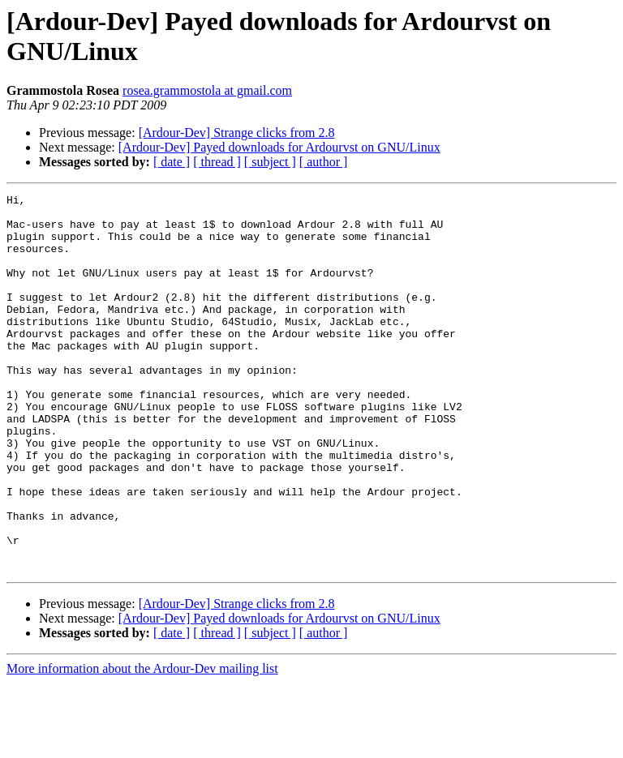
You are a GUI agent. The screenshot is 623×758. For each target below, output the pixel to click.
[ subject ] (270, 162)
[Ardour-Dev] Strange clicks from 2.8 (237, 132)
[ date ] (171, 162)
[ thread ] (217, 162)
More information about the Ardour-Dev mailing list (142, 744)
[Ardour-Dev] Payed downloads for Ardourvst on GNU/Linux (279, 147)
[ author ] (323, 162)
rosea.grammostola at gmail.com (207, 90)
